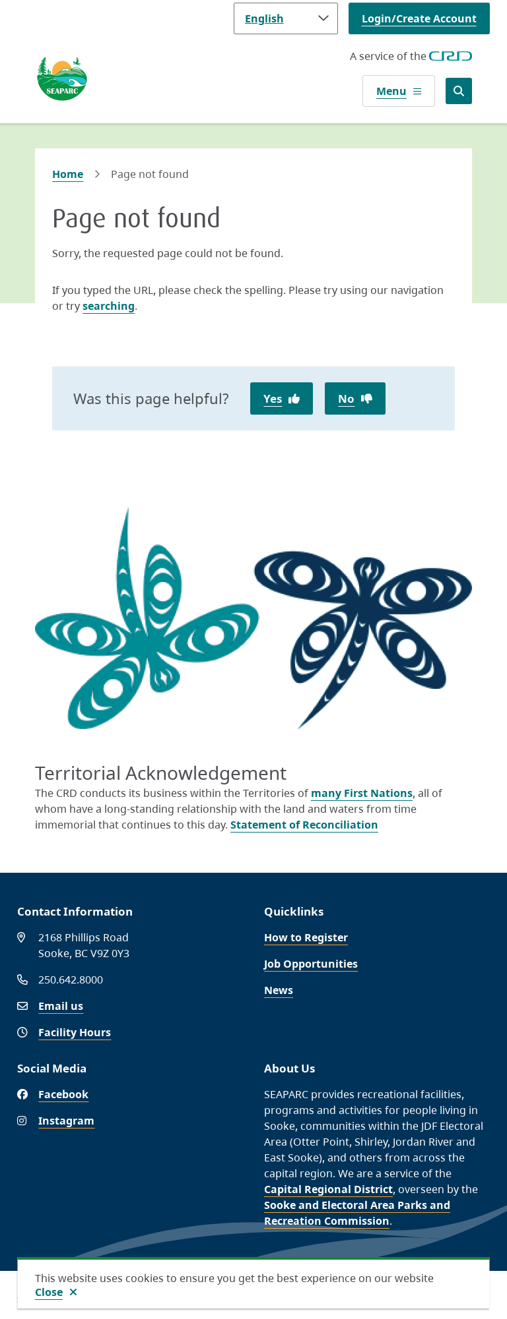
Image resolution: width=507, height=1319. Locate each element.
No (346, 398)
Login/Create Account (419, 18)
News (278, 990)
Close (49, 1292)
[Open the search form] (459, 91)
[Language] (286, 18)
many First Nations (362, 793)
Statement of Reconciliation (304, 824)
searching (109, 306)
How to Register (306, 937)
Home (67, 174)
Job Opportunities (311, 963)
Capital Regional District (328, 1189)
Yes (272, 398)
